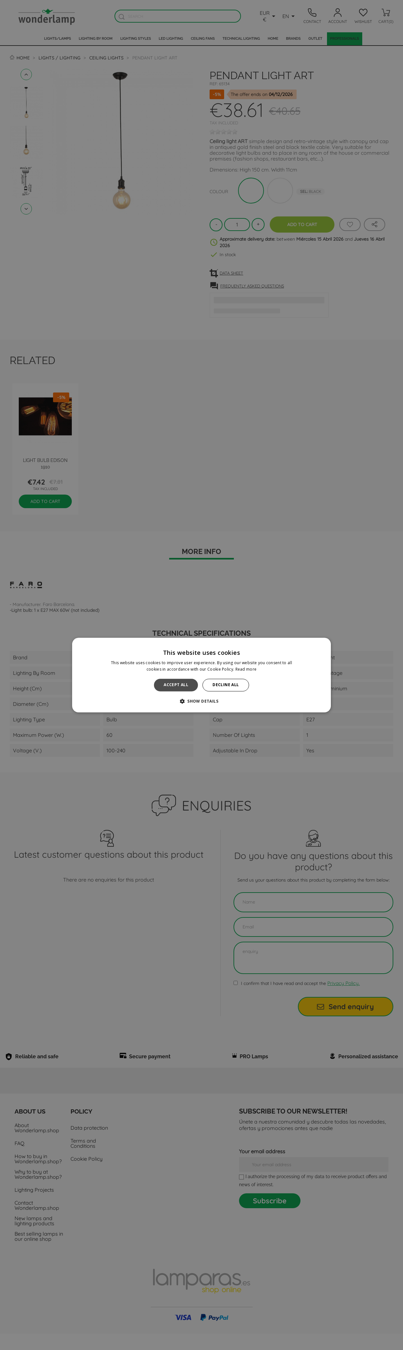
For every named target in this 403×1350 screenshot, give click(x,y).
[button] (201, 701)
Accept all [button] (176, 685)
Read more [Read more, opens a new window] (246, 669)
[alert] (201, 675)
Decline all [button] (225, 685)
